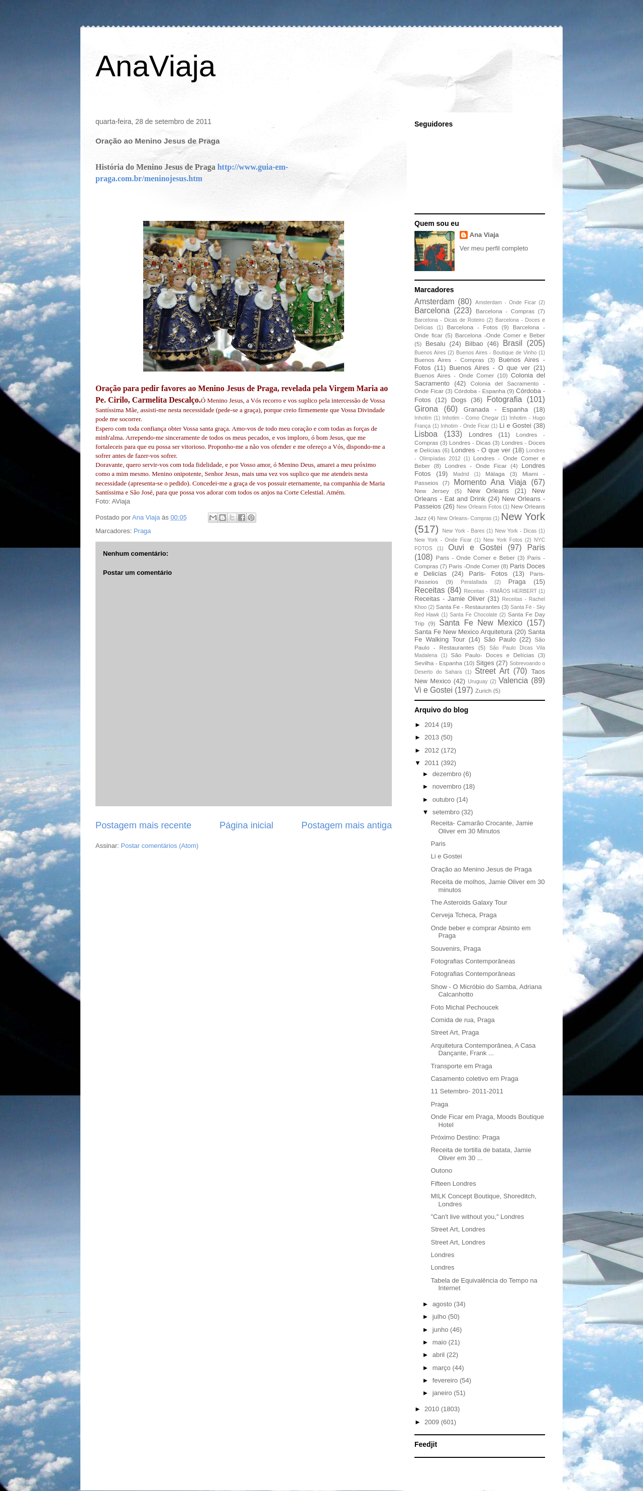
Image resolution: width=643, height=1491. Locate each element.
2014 (432, 724)
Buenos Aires (430, 352)
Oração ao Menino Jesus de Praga (481, 869)
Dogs (458, 400)
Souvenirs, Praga (456, 948)
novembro (448, 786)
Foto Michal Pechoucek (464, 1007)
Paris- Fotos (488, 573)
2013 (432, 737)
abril (440, 1354)
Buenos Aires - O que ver (489, 367)
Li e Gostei (515, 425)
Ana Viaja (484, 234)
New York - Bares (464, 531)
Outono (441, 1170)
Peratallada (474, 582)
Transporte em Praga (461, 1066)
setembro (447, 812)
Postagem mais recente (143, 825)
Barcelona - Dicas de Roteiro (449, 320)
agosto (443, 1304)
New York (523, 516)
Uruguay (477, 681)
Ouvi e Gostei (475, 547)
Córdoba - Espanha (479, 391)
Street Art (492, 671)
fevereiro (446, 1380)
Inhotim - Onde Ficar (465, 426)
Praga (142, 531)
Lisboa (426, 434)
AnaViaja (155, 66)
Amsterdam (434, 301)
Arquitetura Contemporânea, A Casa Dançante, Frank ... (483, 1049)
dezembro (448, 774)
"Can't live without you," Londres (477, 1216)
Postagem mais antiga (346, 825)
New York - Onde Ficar (443, 540)
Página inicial (246, 825)
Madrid (461, 474)
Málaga (494, 473)
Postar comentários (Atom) (160, 845)
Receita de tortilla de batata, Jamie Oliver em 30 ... (481, 1154)
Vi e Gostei (433, 690)
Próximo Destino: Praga (465, 1137)
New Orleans (488, 490)
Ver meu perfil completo (494, 248)
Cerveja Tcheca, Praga (463, 915)
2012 (432, 750)
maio (441, 1342)
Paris (536, 547)
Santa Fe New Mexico (480, 622)
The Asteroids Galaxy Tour (469, 902)
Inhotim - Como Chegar (470, 418)
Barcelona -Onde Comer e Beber (500, 335)
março (443, 1368)
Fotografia (504, 399)
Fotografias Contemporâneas (473, 961)
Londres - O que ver (481, 450)
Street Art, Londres (458, 1229)
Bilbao (474, 343)
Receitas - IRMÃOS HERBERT (500, 591)
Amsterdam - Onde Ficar (505, 302)
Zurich (483, 690)
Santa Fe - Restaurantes (468, 606)
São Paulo (500, 639)
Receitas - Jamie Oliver (449, 598)
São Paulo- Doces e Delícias (492, 655)
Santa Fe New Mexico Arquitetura (463, 632)
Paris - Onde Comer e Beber (475, 557)
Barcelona (432, 310)
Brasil (512, 343)
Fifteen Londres (453, 1183)
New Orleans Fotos (479, 507)
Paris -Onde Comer (474, 566)
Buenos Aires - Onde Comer (454, 375)
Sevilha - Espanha (438, 663)
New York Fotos (502, 540)
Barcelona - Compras (505, 311)
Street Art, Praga (455, 1032)
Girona (426, 409)
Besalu (435, 343)
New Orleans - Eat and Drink (479, 495)
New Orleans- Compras (464, 518)
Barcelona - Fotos (472, 327)
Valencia (513, 680)
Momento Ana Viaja (490, 482)
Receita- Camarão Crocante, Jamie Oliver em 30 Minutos (482, 827)
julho (440, 1316)
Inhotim (423, 418)
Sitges (485, 663)
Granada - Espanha (496, 409)
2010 (432, 1409)
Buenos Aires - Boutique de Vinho (496, 352)
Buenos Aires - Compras (449, 359)
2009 (432, 1422)
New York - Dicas (516, 531)
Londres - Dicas (470, 442)
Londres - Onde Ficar (476, 465)
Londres (480, 434)
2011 (432, 763)
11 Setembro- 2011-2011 (467, 1091)
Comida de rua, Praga (462, 1020)
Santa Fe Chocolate (473, 614)
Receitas (429, 590)
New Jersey (431, 490)
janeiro (443, 1393)
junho (441, 1329)
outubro (445, 799)
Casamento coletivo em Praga (474, 1078)
